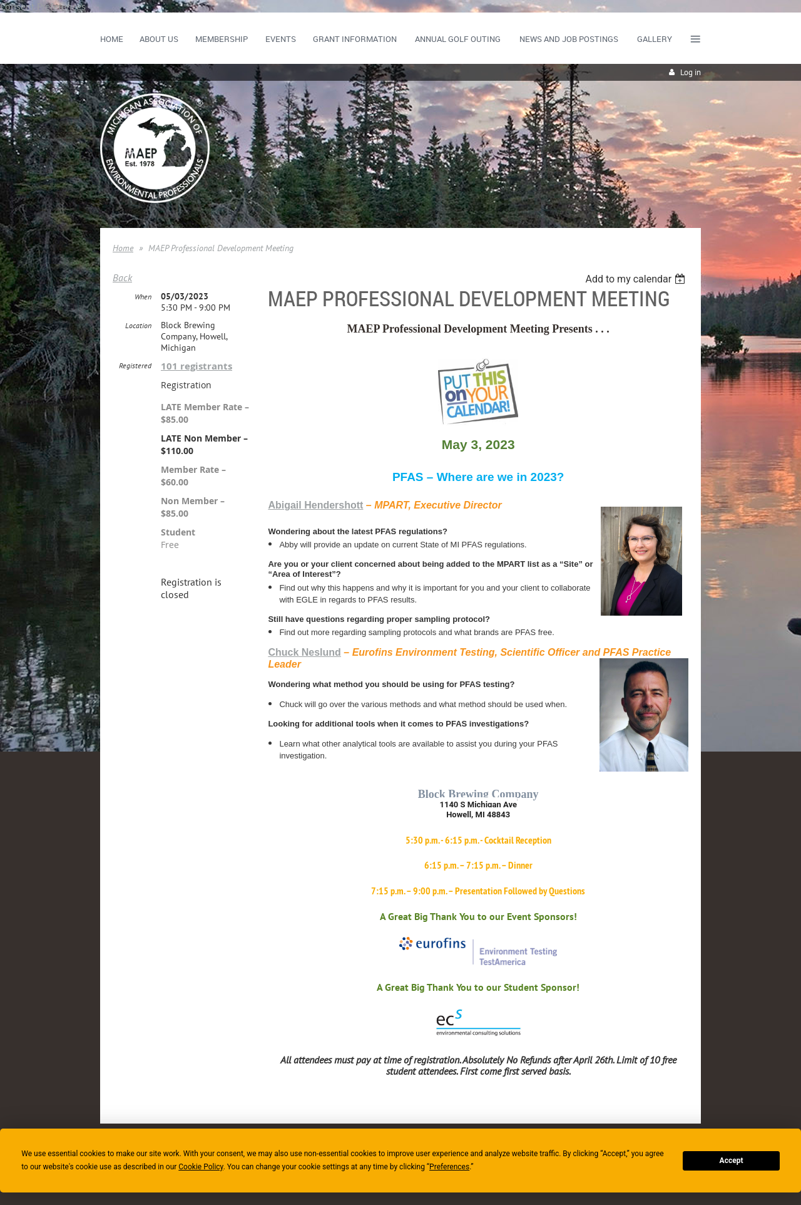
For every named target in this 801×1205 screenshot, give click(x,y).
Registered (135, 365)
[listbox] (636, 279)
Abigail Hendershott (315, 505)
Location (138, 325)
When (143, 296)
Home (123, 248)
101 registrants (196, 366)
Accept (731, 1160)
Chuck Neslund (304, 652)
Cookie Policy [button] (200, 1166)
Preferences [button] (449, 1166)
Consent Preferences (43, 6)
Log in (690, 72)
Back (122, 277)
